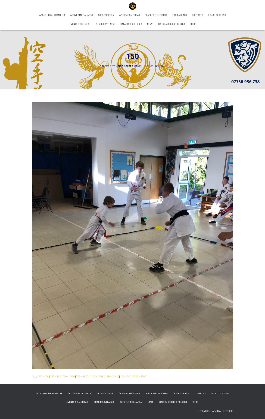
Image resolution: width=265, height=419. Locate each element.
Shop (192, 24)
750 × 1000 (69, 376)
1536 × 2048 (112, 376)
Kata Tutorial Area (131, 24)
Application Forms (129, 15)
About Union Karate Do (52, 15)
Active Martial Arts (81, 15)
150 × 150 (43, 376)
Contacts (197, 15)
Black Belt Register (156, 15)
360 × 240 (125, 376)
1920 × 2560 (139, 376)
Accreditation (106, 15)
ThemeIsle (227, 411)
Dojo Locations (217, 15)
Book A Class (179, 15)
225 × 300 (55, 376)
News (150, 24)
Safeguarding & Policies (171, 24)
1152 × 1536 (97, 376)
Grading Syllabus (105, 24)
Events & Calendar (80, 24)
